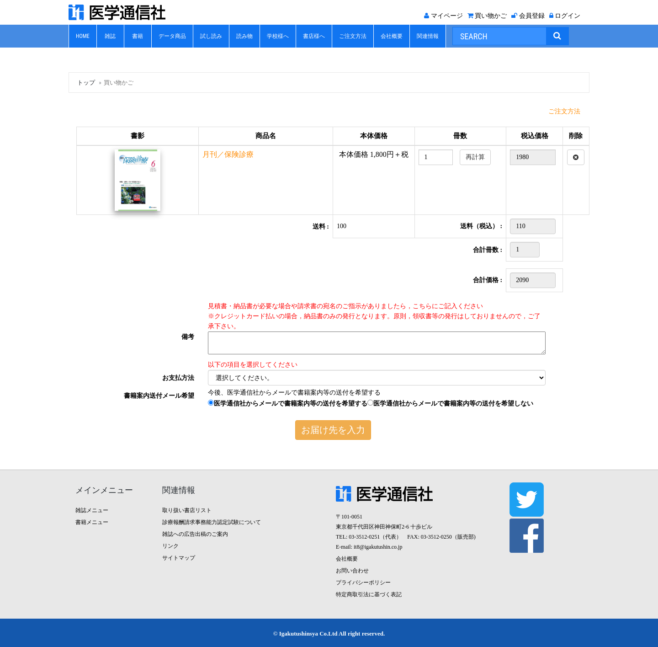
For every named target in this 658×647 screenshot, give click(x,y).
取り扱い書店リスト (187, 510)
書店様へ (314, 36)
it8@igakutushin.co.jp (378, 547)
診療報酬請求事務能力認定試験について (211, 522)
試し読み (211, 36)
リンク (170, 546)
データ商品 (172, 36)
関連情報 (428, 36)
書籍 (137, 36)
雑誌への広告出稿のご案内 (195, 534)
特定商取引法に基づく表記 (369, 594)
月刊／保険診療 (228, 154)
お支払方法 (178, 377)
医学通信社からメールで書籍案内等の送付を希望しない (450, 403)
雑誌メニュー (91, 510)
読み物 (244, 36)
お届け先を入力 (333, 430)
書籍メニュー (91, 522)
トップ (86, 82)
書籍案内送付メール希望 (159, 395)
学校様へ (278, 36)
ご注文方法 (352, 36)
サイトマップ (178, 558)
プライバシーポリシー (363, 582)
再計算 (475, 157)
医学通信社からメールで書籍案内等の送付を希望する (287, 403)
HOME (83, 36)
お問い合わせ (352, 570)
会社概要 (392, 36)
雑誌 (110, 36)
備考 (187, 336)
